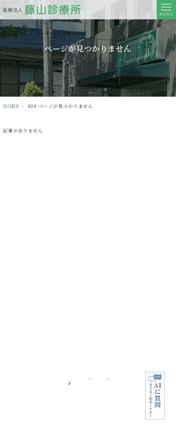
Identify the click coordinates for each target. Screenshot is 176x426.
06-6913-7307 (88, 222)
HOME (11, 106)
